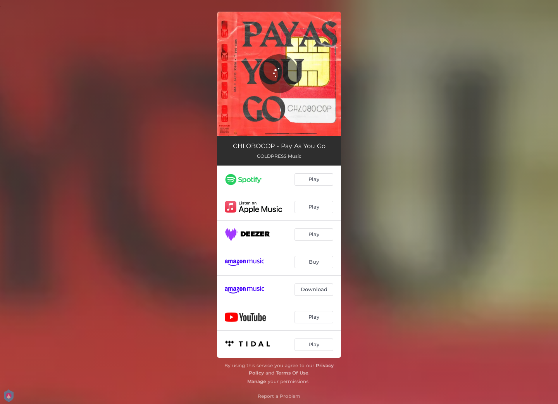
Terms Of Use (292, 373)
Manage (256, 381)
